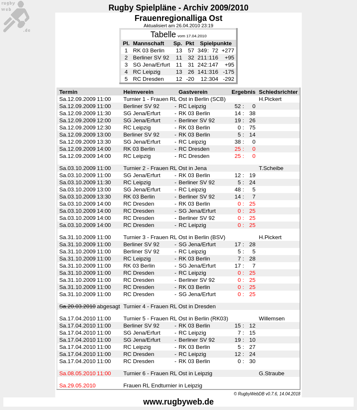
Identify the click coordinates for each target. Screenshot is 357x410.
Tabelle (163, 34)
